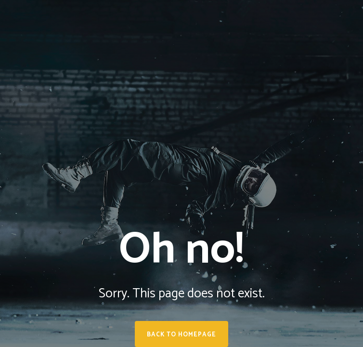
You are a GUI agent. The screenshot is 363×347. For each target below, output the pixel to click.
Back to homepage (181, 335)
